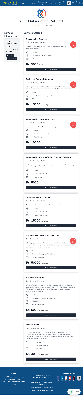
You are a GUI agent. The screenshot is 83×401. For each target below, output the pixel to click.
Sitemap (50, 390)
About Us (61, 3)
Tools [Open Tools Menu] (78, 3)
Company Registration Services (40, 119)
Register (80, 3)
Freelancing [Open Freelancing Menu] (42, 3)
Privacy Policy (49, 388)
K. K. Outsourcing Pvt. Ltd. (36, 43)
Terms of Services (36, 388)
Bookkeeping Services (36, 39)
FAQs (33, 390)
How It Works (41, 390)
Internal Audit (32, 324)
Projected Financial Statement (40, 79)
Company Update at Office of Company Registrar (49, 157)
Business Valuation (35, 277)
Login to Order (51, 69)
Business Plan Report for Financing (42, 235)
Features (53, 3)
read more (41, 291)
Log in (74, 3)
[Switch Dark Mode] (69, 3)
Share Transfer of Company (38, 197)
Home (24, 3)
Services (32, 3)
